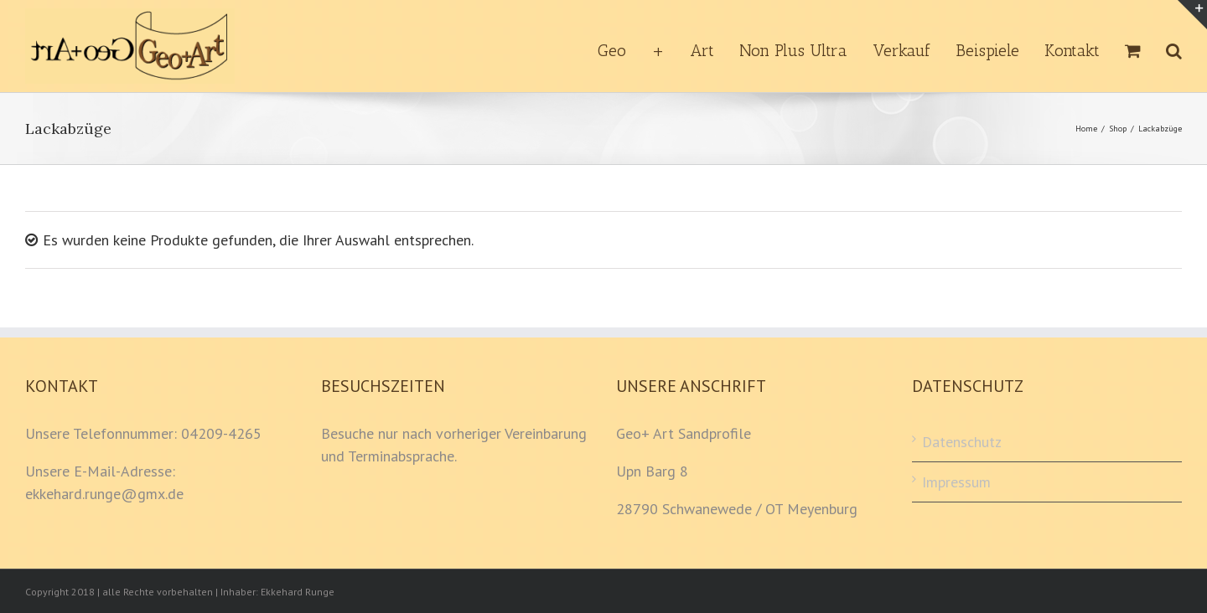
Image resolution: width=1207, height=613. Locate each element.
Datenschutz (962, 441)
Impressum (956, 482)
